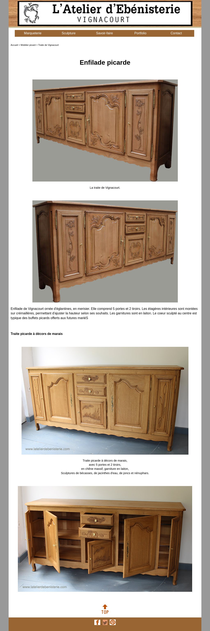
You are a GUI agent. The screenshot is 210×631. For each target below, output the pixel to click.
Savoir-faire (104, 33)
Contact (176, 33)
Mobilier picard (28, 45)
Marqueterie (32, 33)
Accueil (14, 45)
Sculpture (69, 33)
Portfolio (140, 33)
